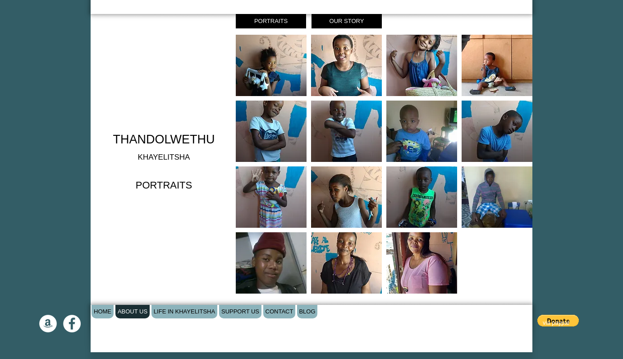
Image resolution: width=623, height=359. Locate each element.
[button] (271, 65)
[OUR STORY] (347, 21)
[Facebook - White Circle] (72, 323)
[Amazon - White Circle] (48, 323)
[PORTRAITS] (271, 21)
